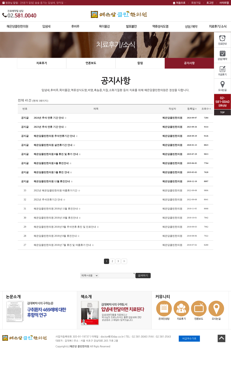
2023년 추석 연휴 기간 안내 (49, 127)
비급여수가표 (189, 338)
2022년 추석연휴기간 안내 (48, 199)
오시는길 (222, 86)
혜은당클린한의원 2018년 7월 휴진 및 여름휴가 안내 (62, 245)
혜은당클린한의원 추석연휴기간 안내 (54, 136)
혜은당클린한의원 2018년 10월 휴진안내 (56, 217)
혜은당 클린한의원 (118, 14)
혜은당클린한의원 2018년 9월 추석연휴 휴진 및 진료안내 (65, 227)
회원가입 (196, 3)
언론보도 (90, 63)
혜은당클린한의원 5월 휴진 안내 (51, 172)
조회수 (206, 108)
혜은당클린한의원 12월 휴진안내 (52, 181)
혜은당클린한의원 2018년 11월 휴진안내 (56, 208)
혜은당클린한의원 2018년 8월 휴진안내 (55, 236)
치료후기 (222, 71)
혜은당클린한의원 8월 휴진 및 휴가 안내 (56, 154)
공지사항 (189, 63)
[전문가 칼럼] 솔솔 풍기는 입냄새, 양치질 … (43, 3)
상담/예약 (222, 55)
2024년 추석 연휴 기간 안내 (49, 117)
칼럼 (140, 63)
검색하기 (143, 275)
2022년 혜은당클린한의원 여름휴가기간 (55, 190)
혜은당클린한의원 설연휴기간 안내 (53, 145)
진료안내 (222, 40)
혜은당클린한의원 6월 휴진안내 (51, 163)
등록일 (192, 108)
